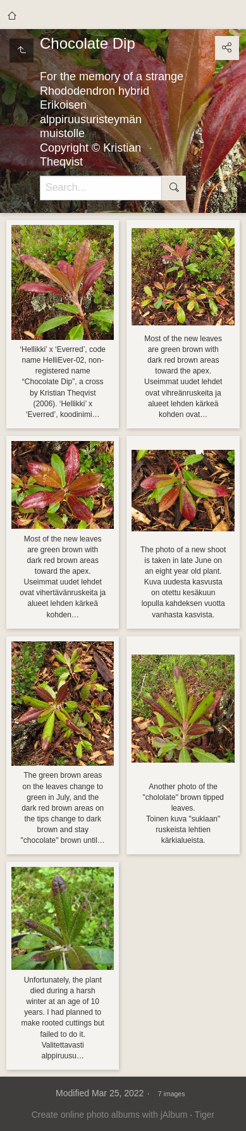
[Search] (101, 188)
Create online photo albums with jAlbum (110, 1115)
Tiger (204, 1115)
